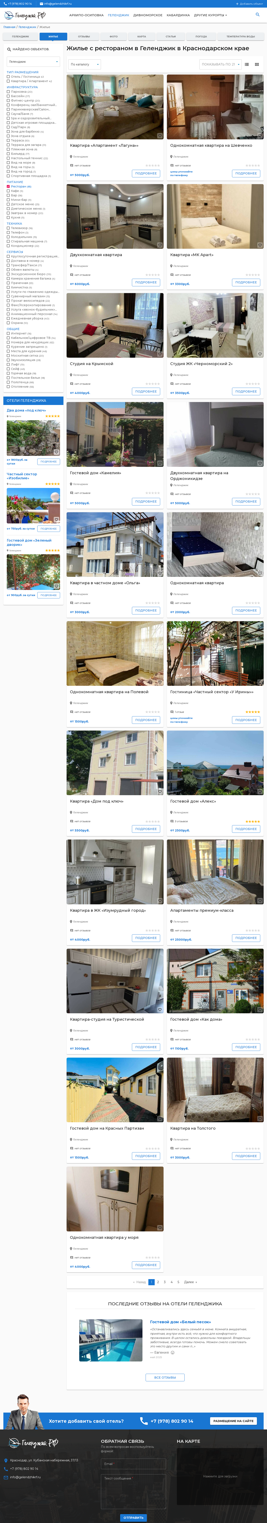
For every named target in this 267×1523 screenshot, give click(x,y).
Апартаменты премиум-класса (201, 910)
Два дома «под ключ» (26, 410)
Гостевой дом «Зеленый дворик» (29, 542)
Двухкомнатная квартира (96, 255)
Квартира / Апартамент (31, 81)
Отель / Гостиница (27, 77)
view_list (246, 64)
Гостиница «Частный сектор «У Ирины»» (212, 692)
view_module (256, 64)
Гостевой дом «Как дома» (196, 1019)
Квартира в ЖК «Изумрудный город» (108, 910)
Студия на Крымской (91, 363)
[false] (84, 64)
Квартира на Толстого (193, 1128)
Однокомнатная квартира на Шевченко (211, 145)
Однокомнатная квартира (197, 583)
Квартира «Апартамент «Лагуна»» (104, 145)
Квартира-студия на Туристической (107, 1019)
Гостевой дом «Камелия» (95, 473)
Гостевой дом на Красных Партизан (107, 1128)
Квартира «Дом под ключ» (96, 801)
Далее (189, 1282)
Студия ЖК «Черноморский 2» (201, 363)
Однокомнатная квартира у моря (104, 1237)
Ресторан (21, 186)
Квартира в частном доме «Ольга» (105, 583)
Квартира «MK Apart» (191, 255)
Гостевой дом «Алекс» (193, 801)
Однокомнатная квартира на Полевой (109, 692)
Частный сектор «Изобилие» (22, 476)
